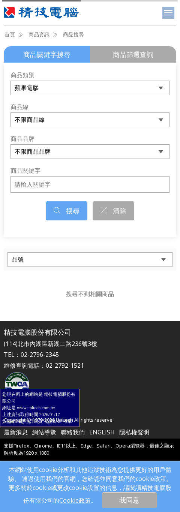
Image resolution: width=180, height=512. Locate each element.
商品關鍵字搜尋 (46, 54)
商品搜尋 (73, 34)
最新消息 (16, 432)
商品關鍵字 (25, 170)
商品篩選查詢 (133, 54)
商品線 (19, 107)
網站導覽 (44, 432)
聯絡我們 (73, 432)
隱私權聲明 (134, 432)
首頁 (9, 34)
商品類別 (22, 75)
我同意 (129, 500)
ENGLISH (102, 432)
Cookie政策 (75, 500)
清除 (113, 210)
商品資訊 (39, 34)
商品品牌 (22, 139)
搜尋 (67, 210)
